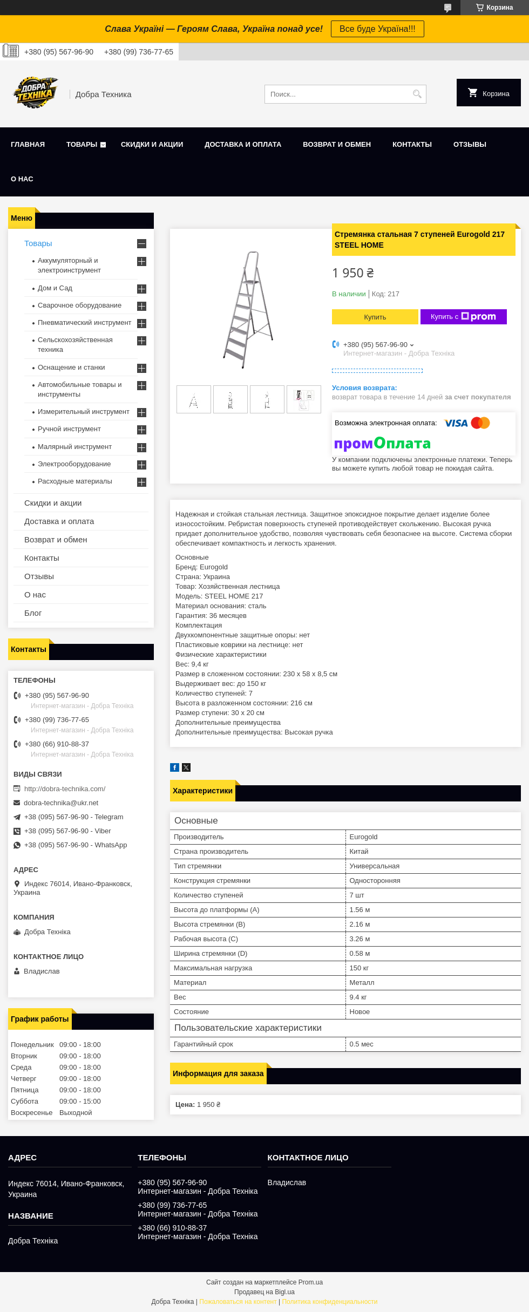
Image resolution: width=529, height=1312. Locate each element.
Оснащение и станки (71, 367)
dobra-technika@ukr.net (61, 803)
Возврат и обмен (337, 144)
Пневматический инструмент (85, 322)
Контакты (412, 144)
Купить (375, 317)
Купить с (463, 317)
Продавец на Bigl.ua (264, 1292)
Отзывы (469, 144)
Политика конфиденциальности (329, 1302)
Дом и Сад (55, 288)
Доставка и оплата (243, 144)
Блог (33, 612)
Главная (28, 144)
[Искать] (417, 94)
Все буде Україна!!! (378, 28)
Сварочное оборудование (79, 305)
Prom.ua (311, 1282)
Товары (81, 144)
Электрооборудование (74, 464)
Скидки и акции (152, 144)
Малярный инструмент (75, 447)
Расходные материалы (75, 481)
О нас (22, 179)
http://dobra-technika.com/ (64, 789)
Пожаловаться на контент (237, 1302)
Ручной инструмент (69, 429)
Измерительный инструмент (84, 411)
